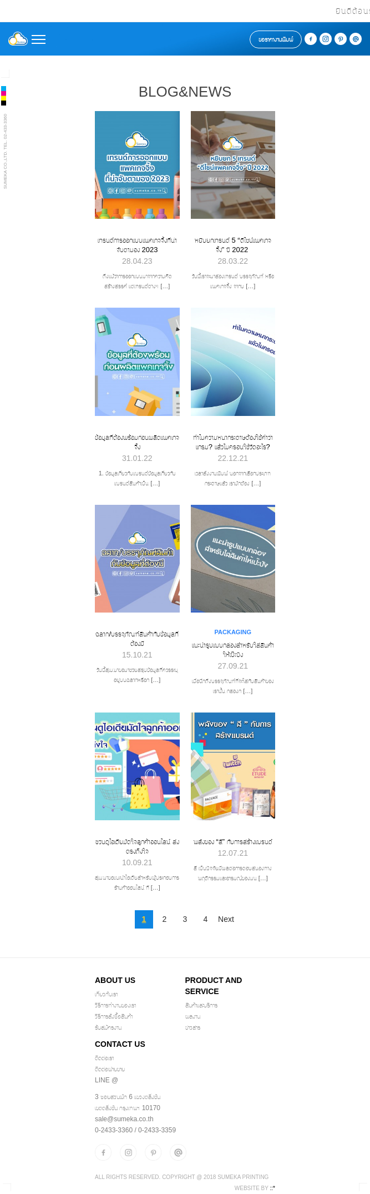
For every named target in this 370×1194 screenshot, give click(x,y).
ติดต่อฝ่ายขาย (110, 1069)
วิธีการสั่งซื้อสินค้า (114, 1016)
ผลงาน (192, 1016)
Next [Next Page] (226, 919)
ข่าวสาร (192, 1027)
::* (272, 1188)
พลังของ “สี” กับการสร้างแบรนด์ (233, 841)
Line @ (106, 1080)
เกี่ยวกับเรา (106, 994)
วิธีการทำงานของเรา (115, 1005)
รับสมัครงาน (108, 1027)
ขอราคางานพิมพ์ (276, 39)
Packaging (233, 632)
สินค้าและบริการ (201, 1005)
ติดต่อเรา (104, 1058)
